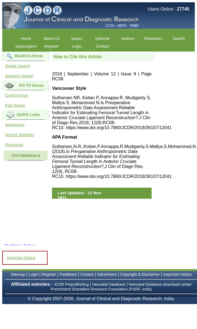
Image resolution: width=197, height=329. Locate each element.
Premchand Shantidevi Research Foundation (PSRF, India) (101, 289)
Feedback (68, 274)
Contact (102, 46)
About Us (51, 38)
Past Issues (15, 105)
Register (51, 46)
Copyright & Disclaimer (140, 274)
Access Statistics (19, 134)
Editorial (102, 38)
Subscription (26, 46)
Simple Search (17, 66)
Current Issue (16, 95)
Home (26, 38)
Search (179, 38)
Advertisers (14, 125)
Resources (14, 144)
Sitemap (18, 274)
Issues (76, 38)
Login (77, 46)
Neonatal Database (109, 284)
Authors (127, 38)
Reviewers (153, 38)
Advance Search (19, 76)
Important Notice (21, 258)
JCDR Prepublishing (71, 284)
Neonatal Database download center (160, 284)
